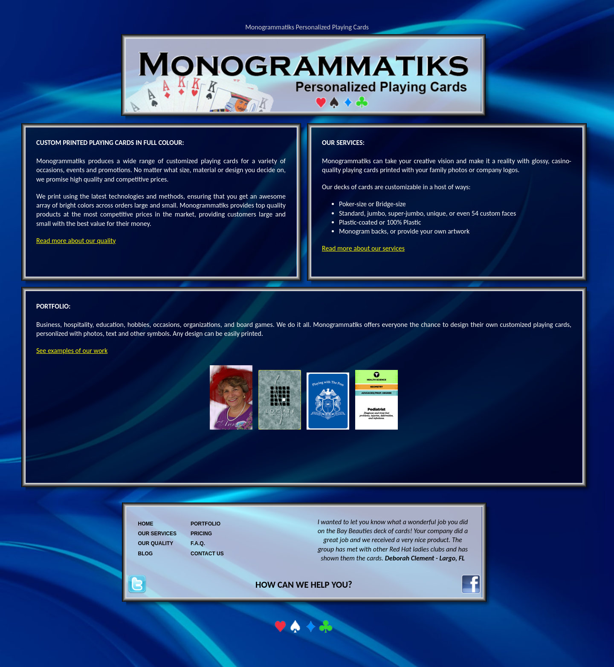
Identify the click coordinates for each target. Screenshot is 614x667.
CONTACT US (207, 554)
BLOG (145, 554)
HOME (146, 524)
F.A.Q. (198, 543)
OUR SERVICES (157, 534)
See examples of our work (71, 350)
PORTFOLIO (205, 524)
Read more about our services (363, 248)
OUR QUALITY (156, 543)
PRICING (201, 534)
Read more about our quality (76, 241)
